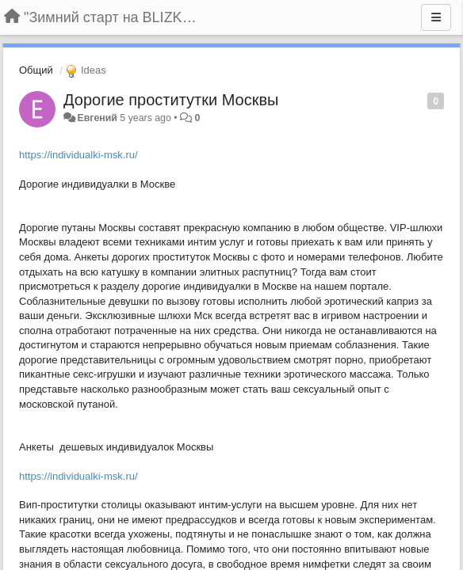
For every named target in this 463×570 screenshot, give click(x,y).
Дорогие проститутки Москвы (170, 99)
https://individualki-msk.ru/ (78, 155)
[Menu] (436, 17)
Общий (36, 70)
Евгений (97, 118)
